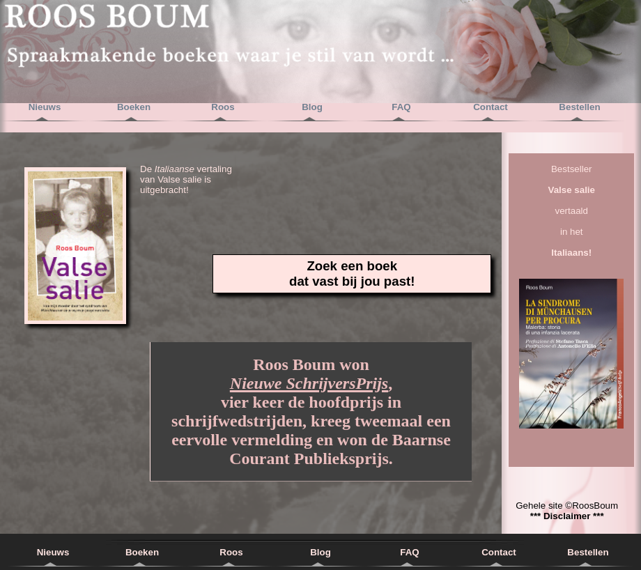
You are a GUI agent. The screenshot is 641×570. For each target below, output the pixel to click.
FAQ (401, 107)
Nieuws (45, 107)
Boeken (133, 107)
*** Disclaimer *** (567, 516)
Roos (222, 107)
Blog (312, 107)
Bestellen (579, 107)
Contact (490, 107)
